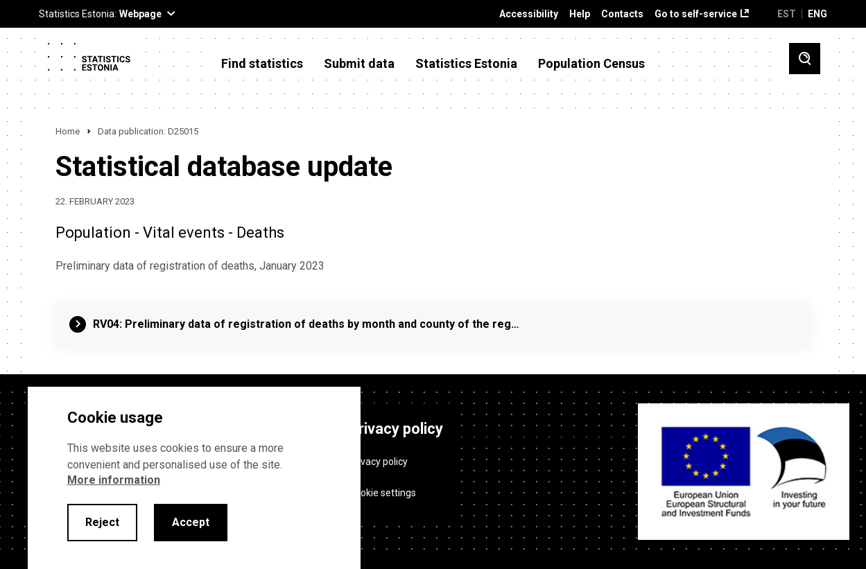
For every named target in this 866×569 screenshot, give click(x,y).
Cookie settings (382, 492)
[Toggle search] (804, 58)
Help (579, 14)
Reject (102, 522)
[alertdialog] (194, 478)
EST (786, 13)
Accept (190, 522)
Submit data (359, 64)
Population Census (591, 64)
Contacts (622, 14)
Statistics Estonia (466, 64)
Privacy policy (378, 461)
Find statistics (262, 64)
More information (113, 480)
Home (67, 131)
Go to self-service (696, 14)
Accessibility (528, 14)
